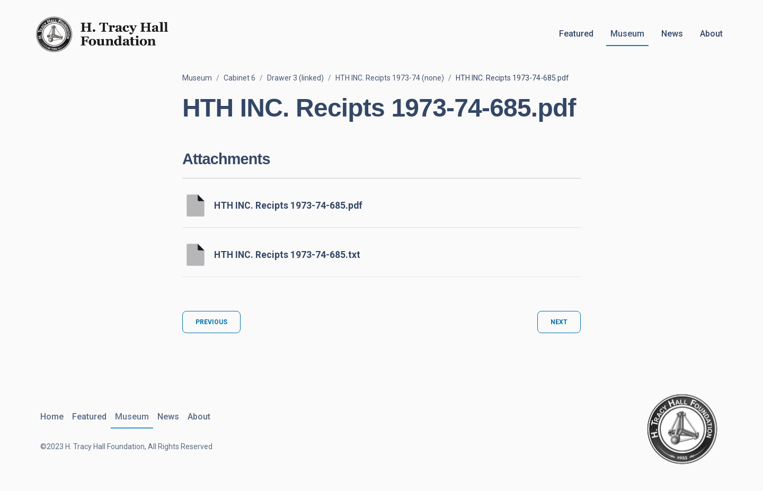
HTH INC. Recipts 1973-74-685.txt (287, 254)
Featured (576, 34)
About (711, 34)
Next (559, 322)
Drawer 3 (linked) (295, 78)
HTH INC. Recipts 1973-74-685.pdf (288, 205)
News (672, 34)
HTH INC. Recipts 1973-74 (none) (389, 78)
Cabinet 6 (239, 78)
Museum (627, 34)
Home (52, 417)
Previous (211, 322)
